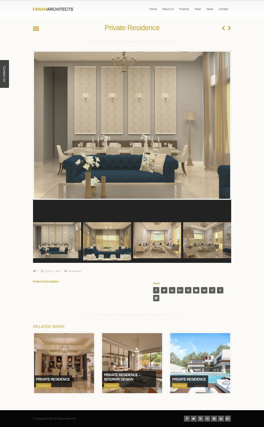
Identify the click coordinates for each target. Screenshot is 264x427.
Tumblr (220, 290)
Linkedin (221, 419)
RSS (201, 419)
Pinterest (188, 290)
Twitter (164, 290)
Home (153, 9)
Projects (184, 9)
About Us (168, 9)
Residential (74, 271)
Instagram (207, 419)
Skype (214, 419)
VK (204, 290)
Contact (223, 9)
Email (196, 290)
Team (197, 9)
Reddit (156, 298)
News (209, 9)
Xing (212, 290)
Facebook (156, 290)
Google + (180, 290)
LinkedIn (172, 290)
